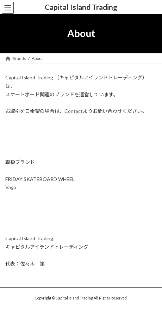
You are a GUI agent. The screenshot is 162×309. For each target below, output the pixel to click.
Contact (73, 111)
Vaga (10, 187)
